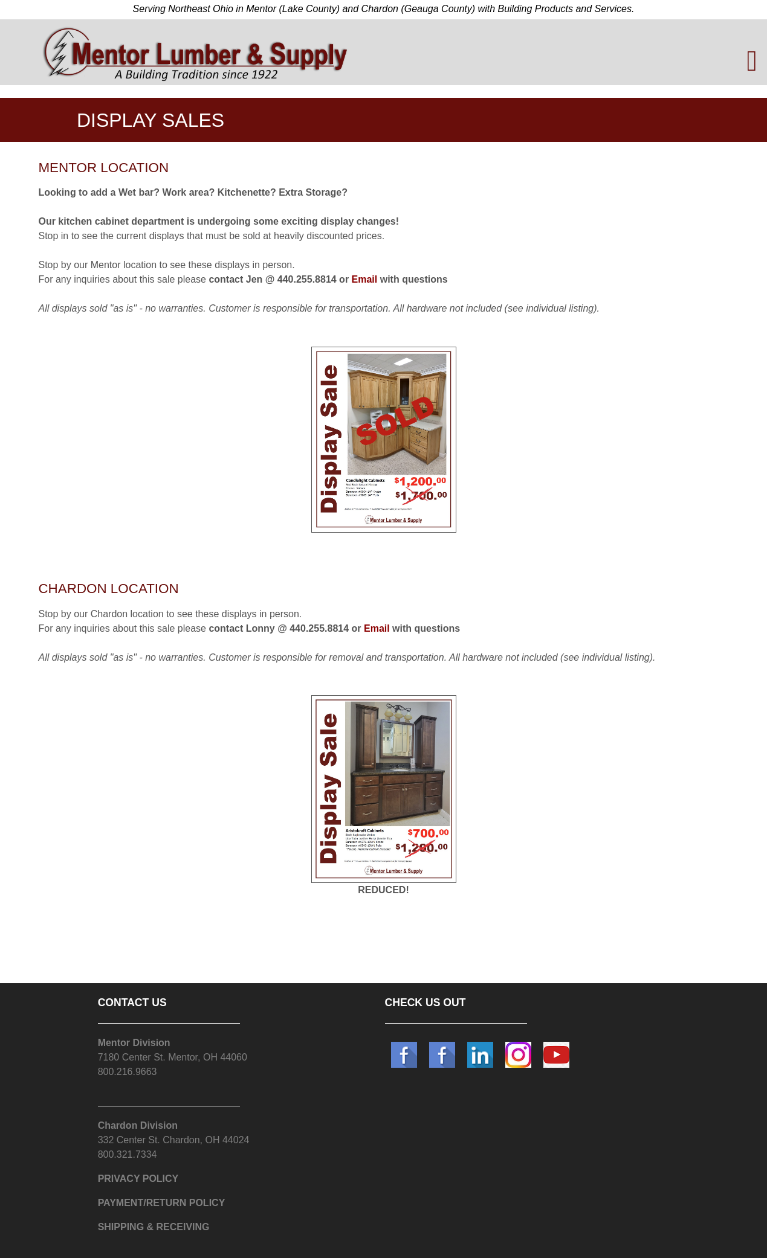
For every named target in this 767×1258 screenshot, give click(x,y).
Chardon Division (138, 1125)
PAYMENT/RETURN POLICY (161, 1203)
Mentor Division (134, 1043)
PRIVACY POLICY (138, 1178)
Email (365, 279)
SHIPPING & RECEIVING (154, 1227)
